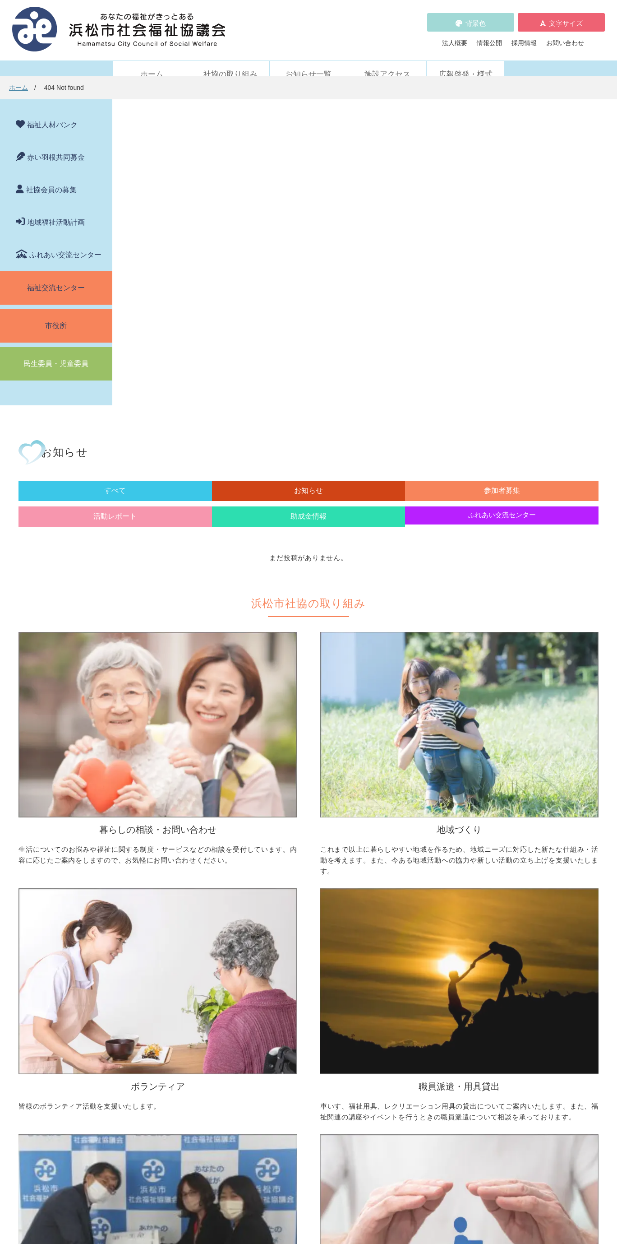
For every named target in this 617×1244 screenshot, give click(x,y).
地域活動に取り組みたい (298, 852)
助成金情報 (453, 183)
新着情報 (134, 1038)
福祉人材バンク (52, 112)
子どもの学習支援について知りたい (182, 890)
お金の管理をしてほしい (166, 865)
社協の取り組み (230, 62)
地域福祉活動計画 (56, 210)
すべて (173, 183)
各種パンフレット (283, 1064)
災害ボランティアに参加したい (440, 922)
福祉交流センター (56, 275)
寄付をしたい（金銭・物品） (305, 976)
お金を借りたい (154, 852)
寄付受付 (267, 949)
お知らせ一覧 (308, 62)
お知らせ (242, 183)
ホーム (151, 62)
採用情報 (524, 36)
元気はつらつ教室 (421, 998)
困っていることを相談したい (173, 840)
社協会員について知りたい (302, 963)
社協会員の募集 (51, 177)
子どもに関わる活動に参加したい (443, 887)
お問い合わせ (565, 36)
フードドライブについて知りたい (311, 989)
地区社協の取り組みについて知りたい (317, 840)
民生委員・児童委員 (55, 351)
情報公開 (489, 36)
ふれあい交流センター (65, 242)
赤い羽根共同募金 (56, 145)
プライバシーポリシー (289, 1089)
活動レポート (383, 183)
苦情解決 (382, 1209)
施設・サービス (409, 949)
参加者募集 (313, 183)
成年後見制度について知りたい (176, 878)
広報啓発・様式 (466, 62)
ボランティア (406, 825)
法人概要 (454, 36)
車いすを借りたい (157, 963)
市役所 (56, 313)
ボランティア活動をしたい (434, 840)
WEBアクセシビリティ (422, 1051)
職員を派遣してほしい (163, 998)
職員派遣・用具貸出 (150, 949)
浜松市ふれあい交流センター (437, 963)
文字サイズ (566, 17)
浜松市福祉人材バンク (289, 1051)
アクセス (461, 1169)
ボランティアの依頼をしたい (437, 852)
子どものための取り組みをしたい (311, 887)
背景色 (475, 17)
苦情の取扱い (409, 1038)
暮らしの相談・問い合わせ (160, 825)
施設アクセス (387, 62)
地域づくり (270, 825)
